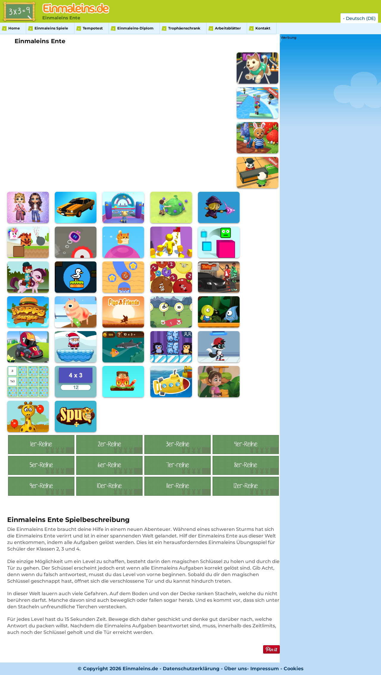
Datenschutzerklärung (191, 668)
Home (14, 28)
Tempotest (93, 28)
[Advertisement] (325, 130)
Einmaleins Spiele (51, 28)
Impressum (264, 668)
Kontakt (262, 28)
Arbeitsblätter (228, 28)
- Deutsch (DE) (359, 18)
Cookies (294, 668)
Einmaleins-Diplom (135, 28)
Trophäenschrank (184, 28)
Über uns (235, 668)
